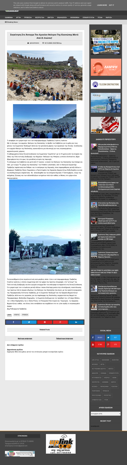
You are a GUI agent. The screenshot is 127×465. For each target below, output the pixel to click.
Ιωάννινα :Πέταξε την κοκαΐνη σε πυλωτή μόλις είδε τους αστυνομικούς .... (109, 307)
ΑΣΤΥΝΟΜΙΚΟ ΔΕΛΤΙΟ (99, 369)
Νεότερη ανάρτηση (25, 339)
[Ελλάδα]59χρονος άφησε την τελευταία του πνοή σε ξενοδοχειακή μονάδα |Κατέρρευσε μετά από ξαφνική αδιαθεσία (105, 187)
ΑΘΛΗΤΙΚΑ (115, 360)
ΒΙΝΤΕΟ (50, 17)
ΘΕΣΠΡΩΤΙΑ (39, 17)
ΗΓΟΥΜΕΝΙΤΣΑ (96, 377)
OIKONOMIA (105, 360)
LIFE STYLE (95, 360)
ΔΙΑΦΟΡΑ (95, 373)
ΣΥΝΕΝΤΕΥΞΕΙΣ (97, 400)
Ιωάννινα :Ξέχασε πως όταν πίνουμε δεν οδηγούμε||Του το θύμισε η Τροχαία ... (108, 255)
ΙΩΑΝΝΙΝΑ (8, 17)
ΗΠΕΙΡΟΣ (17, 315)
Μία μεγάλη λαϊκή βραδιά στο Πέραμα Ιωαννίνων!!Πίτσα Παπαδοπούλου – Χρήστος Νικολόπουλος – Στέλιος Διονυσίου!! (105, 149)
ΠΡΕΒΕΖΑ (27, 17)
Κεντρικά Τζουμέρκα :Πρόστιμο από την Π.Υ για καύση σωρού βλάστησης (107, 221)
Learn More (102, 5)
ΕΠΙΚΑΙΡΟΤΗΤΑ (88, 17)
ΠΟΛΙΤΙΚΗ (114, 386)
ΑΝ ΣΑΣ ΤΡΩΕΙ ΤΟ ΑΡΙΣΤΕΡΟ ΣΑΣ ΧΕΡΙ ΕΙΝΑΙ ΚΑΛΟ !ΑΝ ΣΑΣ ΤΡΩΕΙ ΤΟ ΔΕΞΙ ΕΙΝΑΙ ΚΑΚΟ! (104, 272)
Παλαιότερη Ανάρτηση (64, 339)
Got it (111, 5)
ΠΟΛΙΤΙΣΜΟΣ (96, 391)
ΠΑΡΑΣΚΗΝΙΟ (104, 386)
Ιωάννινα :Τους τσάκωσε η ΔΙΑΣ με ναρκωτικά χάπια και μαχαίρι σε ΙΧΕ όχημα (109, 237)
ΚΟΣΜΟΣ (95, 386)
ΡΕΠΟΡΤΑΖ (107, 395)
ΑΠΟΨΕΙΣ (95, 364)
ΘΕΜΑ (114, 377)
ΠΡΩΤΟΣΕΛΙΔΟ (96, 395)
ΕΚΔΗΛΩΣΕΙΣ (61, 17)
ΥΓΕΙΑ (100, 17)
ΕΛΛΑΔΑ (103, 373)
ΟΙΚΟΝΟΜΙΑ (74, 17)
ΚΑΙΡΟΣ (108, 17)
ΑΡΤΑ (18, 17)
